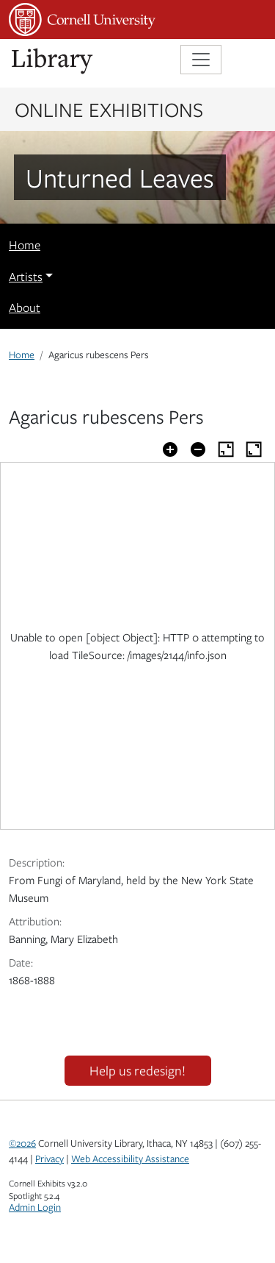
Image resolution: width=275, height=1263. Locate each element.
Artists (26, 276)
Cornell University (82, 19)
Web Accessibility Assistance (130, 1158)
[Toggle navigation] (200, 59)
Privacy (49, 1158)
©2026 (22, 1143)
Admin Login (35, 1207)
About (24, 307)
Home (24, 245)
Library (53, 61)
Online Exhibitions (109, 109)
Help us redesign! (137, 1070)
